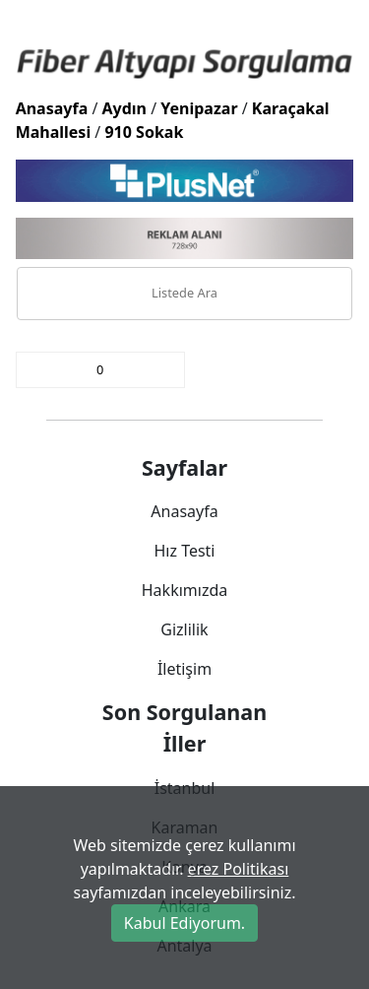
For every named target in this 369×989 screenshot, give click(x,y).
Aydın (125, 108)
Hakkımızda (184, 590)
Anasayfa (52, 108)
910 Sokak (143, 132)
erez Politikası (238, 869)
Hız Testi (184, 550)
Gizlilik (184, 629)
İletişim (184, 669)
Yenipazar (198, 108)
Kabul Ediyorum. (184, 923)
